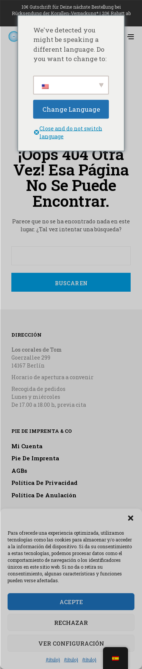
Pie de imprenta (35, 458)
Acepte (71, 602)
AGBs (19, 470)
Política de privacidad (44, 482)
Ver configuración (71, 643)
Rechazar (71, 622)
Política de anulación (43, 495)
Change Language (71, 109)
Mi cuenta (26, 446)
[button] (130, 518)
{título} (53, 660)
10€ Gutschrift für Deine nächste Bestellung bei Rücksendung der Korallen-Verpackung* (66, 10)
